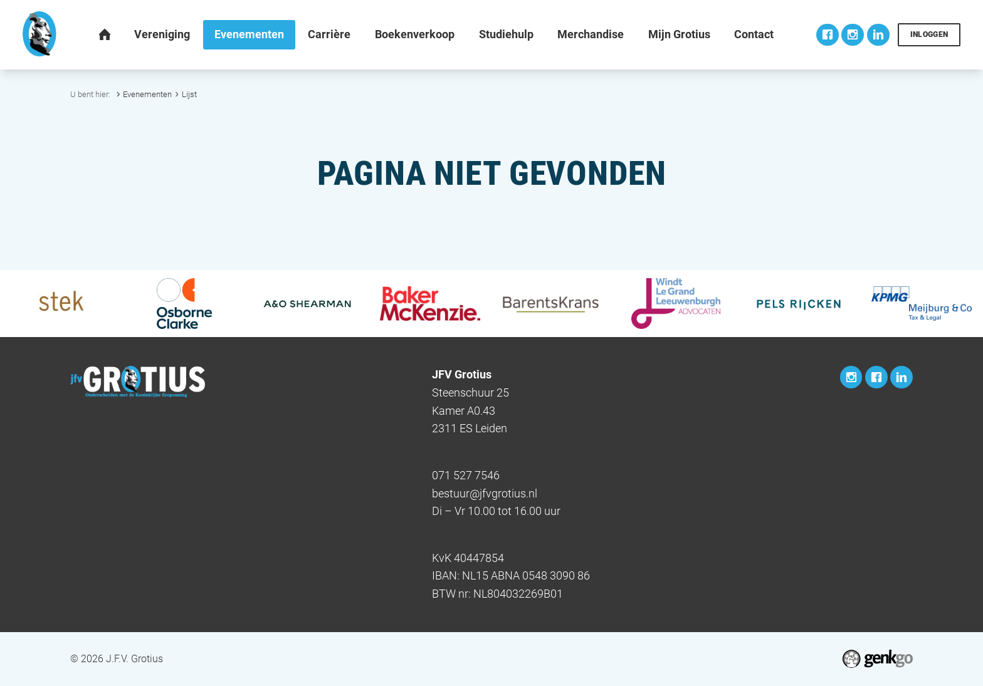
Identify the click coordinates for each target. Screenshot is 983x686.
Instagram (852, 35)
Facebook (827, 35)
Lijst (189, 94)
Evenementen (147, 94)
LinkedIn (878, 35)
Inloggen (929, 34)
